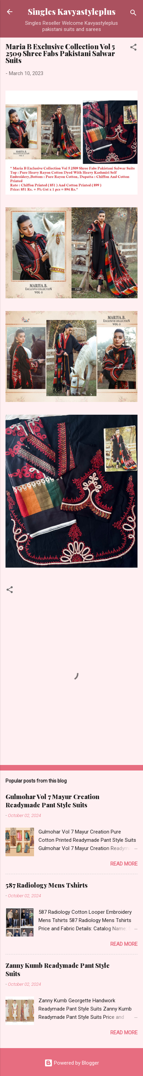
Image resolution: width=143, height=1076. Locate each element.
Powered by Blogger (71, 1063)
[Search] (133, 13)
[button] (133, 48)
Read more (124, 864)
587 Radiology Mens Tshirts (47, 885)
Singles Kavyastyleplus (72, 11)
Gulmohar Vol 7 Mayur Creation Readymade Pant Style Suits (52, 801)
